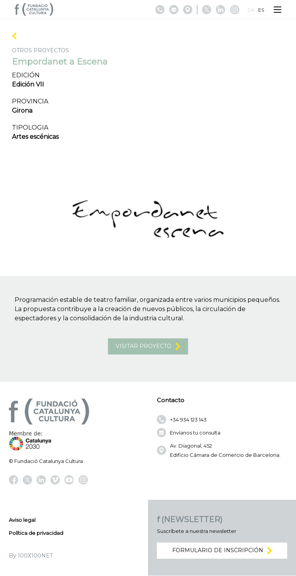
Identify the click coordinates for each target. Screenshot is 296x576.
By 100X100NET (31, 556)
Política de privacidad (36, 533)
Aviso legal (22, 520)
